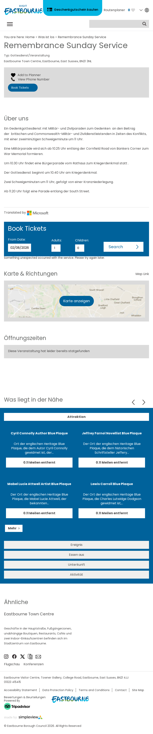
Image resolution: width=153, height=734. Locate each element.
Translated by (26, 212)
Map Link (142, 274)
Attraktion (76, 416)
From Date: (17, 239)
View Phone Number (34, 79)
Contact (121, 690)
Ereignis (76, 544)
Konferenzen (34, 664)
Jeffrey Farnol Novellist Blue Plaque (112, 433)
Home (30, 37)
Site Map (138, 690)
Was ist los (46, 37)
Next (143, 402)
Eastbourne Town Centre (29, 614)
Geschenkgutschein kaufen (76, 9)
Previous (133, 402)
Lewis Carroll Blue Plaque (112, 484)
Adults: (56, 240)
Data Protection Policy (57, 690)
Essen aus (76, 554)
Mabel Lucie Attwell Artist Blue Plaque (39, 484)
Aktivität (76, 574)
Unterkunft (76, 564)
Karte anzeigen (76, 300)
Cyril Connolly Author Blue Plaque (39, 433)
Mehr (12, 528)
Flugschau (12, 664)
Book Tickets (20, 88)
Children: (82, 240)
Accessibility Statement (20, 690)
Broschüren (30, 656)
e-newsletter (38, 656)
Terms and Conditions (94, 690)
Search (116, 247)
